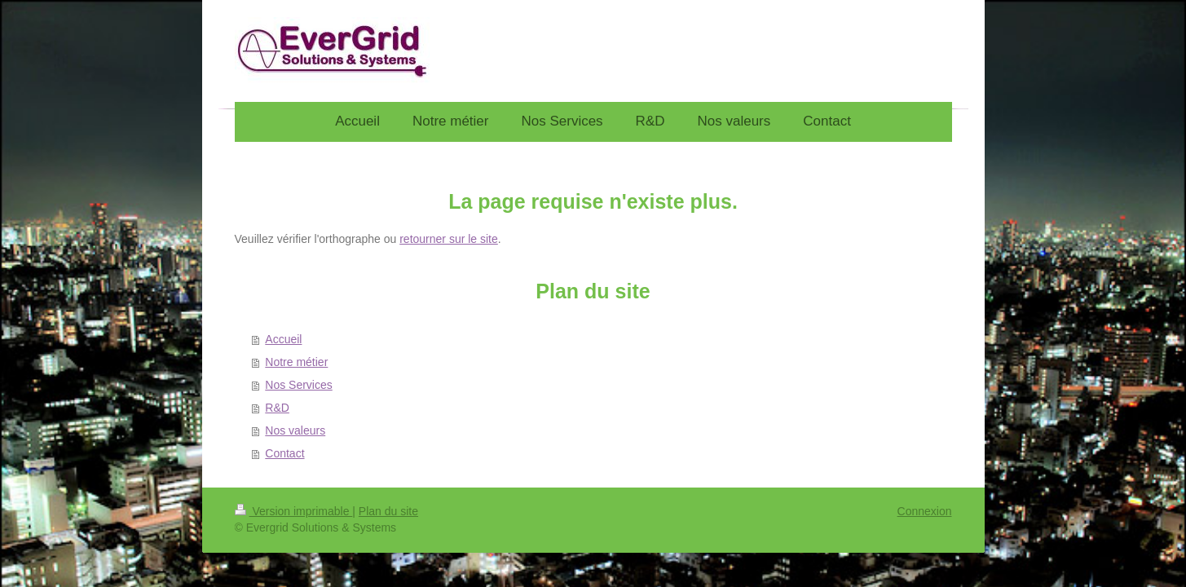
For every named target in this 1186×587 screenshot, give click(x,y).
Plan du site (388, 511)
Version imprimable (294, 511)
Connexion (924, 511)
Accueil (283, 339)
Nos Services (298, 384)
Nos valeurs (295, 430)
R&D (277, 407)
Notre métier (296, 362)
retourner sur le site (448, 238)
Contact (284, 453)
